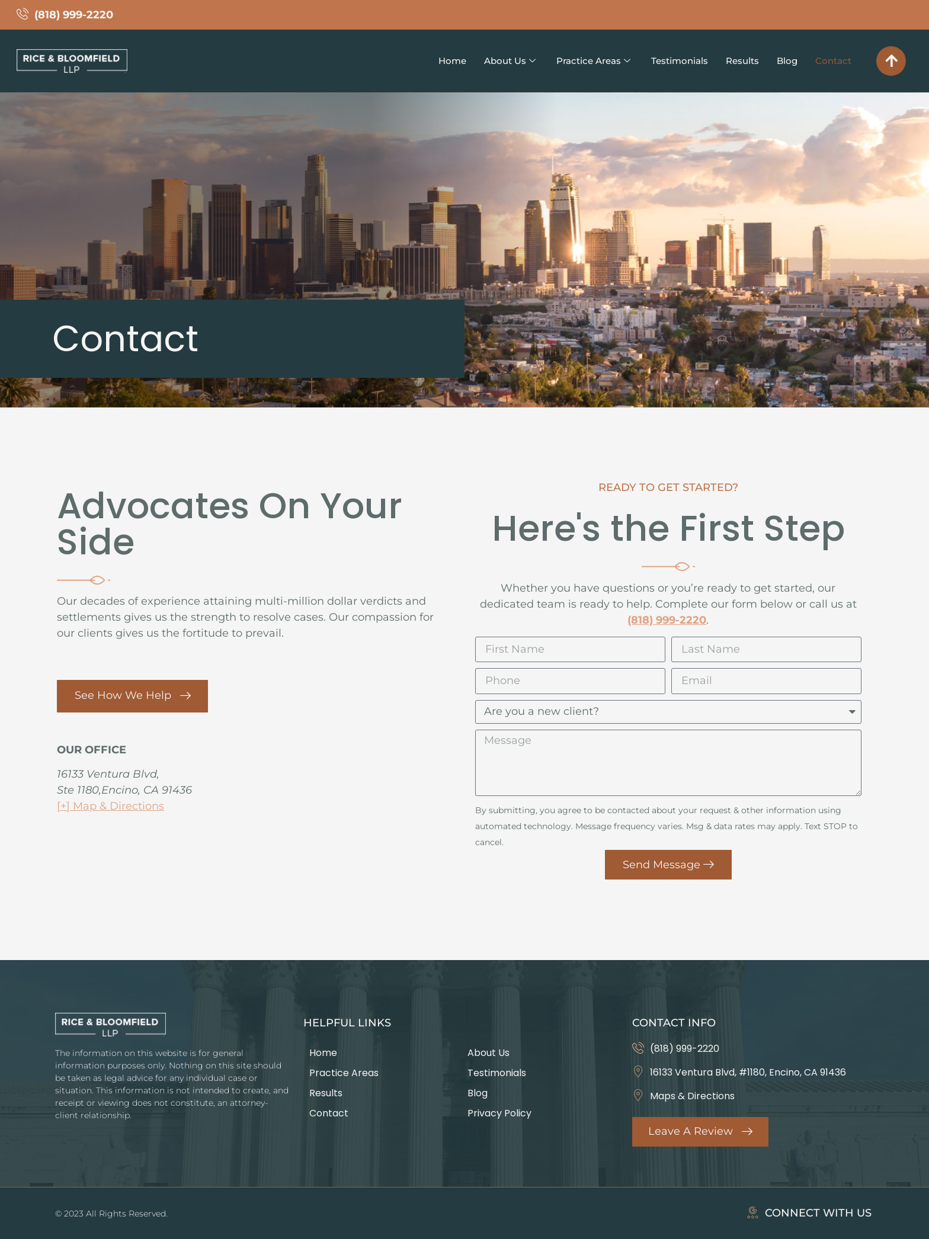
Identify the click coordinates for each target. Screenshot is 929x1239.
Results (737, 60)
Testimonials (672, 60)
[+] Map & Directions (110, 803)
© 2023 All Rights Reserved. (111, 1213)
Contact (832, 60)
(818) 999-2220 (666, 620)
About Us (494, 60)
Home (434, 60)
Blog (784, 60)
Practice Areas (582, 60)
